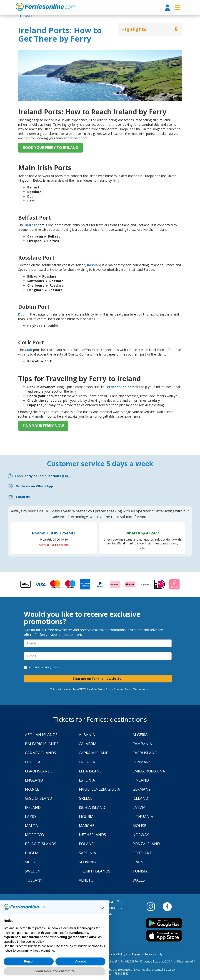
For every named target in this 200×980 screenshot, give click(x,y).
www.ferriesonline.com (45, 7)
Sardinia (87, 852)
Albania (87, 734)
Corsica (32, 761)
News (25, 16)
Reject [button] (28, 961)
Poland (86, 843)
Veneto (86, 880)
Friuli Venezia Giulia (99, 789)
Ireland (33, 807)
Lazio (30, 816)
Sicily (30, 862)
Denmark (141, 761)
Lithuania (142, 816)
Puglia (32, 852)
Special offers (113, 902)
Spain (137, 862)
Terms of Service (133, 689)
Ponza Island (146, 843)
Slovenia (88, 862)
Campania (142, 743)
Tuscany (33, 880)
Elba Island (90, 771)
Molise (139, 825)
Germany (141, 789)
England (34, 780)
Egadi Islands (38, 771)
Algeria (140, 734)
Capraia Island (94, 752)
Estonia (87, 780)
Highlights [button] (133, 29)
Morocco (34, 834)
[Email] (100, 497)
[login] (167, 8)
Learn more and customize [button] (54, 971)
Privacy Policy (116, 954)
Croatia (87, 761)
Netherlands (92, 834)
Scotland (142, 852)
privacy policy (51, 667)
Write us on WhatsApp (34, 486)
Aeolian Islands (41, 734)
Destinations (112, 907)
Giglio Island (38, 798)
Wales (138, 880)
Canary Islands (40, 752)
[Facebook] (167, 906)
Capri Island (144, 752)
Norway (140, 834)
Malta (31, 825)
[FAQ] (100, 476)
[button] (103, 907)
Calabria (88, 743)
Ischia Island (92, 807)
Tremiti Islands (94, 871)
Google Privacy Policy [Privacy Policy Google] (108, 689)
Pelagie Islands (40, 843)
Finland (140, 780)
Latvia (138, 807)
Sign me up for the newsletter (98, 678)
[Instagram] (153, 906)
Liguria (86, 816)
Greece (85, 798)
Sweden (32, 871)
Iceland (140, 798)
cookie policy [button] (35, 941)
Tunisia (140, 871)
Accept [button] (80, 961)
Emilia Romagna (148, 771)
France (32, 789)
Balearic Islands (42, 743)
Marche (86, 825)
